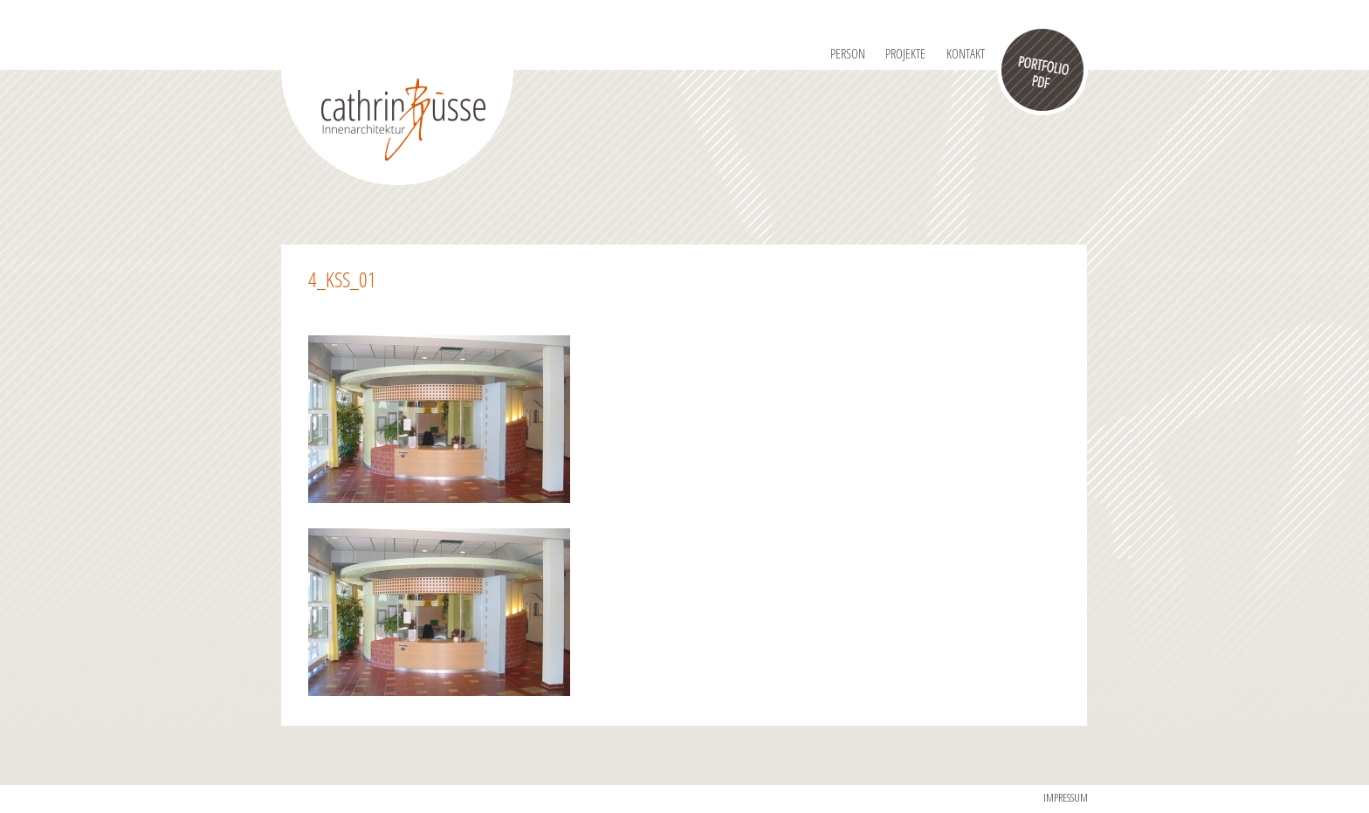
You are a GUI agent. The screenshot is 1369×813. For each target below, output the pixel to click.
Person (847, 53)
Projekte (905, 53)
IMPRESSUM (1065, 797)
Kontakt (965, 53)
